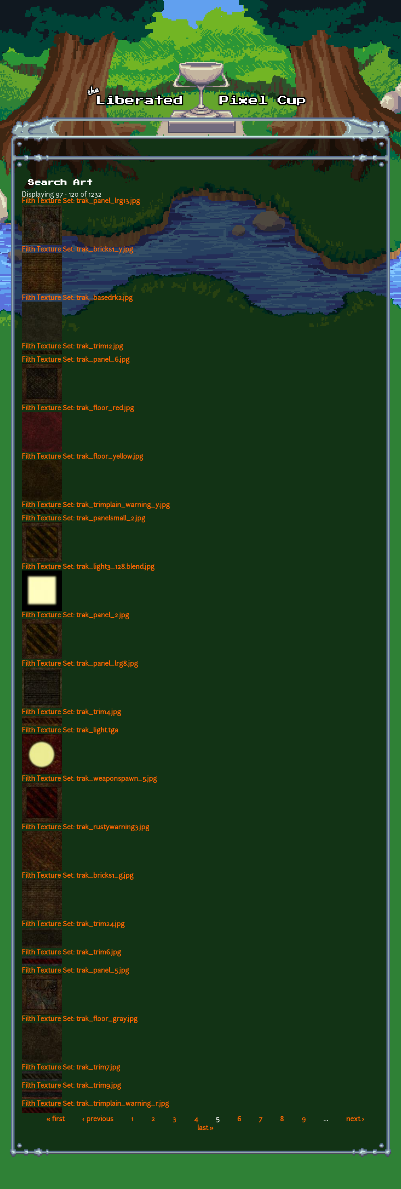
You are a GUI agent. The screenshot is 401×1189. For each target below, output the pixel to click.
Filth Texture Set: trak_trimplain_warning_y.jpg (96, 505)
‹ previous (97, 1119)
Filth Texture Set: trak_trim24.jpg (73, 924)
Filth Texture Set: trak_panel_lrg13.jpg (81, 201)
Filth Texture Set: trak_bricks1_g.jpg (78, 876)
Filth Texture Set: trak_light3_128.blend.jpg (88, 567)
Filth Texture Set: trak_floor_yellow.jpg (82, 457)
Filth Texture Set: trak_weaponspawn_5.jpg (89, 779)
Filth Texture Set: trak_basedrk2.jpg (77, 298)
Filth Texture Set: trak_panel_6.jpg (75, 360)
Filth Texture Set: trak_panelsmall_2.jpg (83, 519)
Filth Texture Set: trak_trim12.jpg (72, 347)
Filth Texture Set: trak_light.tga (70, 731)
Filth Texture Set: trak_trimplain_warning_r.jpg (95, 1104)
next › (355, 1119)
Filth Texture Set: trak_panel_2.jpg (75, 615)
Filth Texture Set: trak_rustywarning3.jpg (85, 827)
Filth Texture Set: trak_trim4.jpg (71, 712)
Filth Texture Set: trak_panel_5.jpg (75, 971)
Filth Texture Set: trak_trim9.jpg (71, 1086)
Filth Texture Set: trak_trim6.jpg (71, 953)
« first (55, 1119)
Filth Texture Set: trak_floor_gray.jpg (80, 1019)
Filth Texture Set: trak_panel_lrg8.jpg (80, 664)
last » (205, 1128)
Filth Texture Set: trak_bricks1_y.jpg (77, 250)
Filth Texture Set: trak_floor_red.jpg (78, 408)
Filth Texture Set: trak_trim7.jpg (71, 1068)
